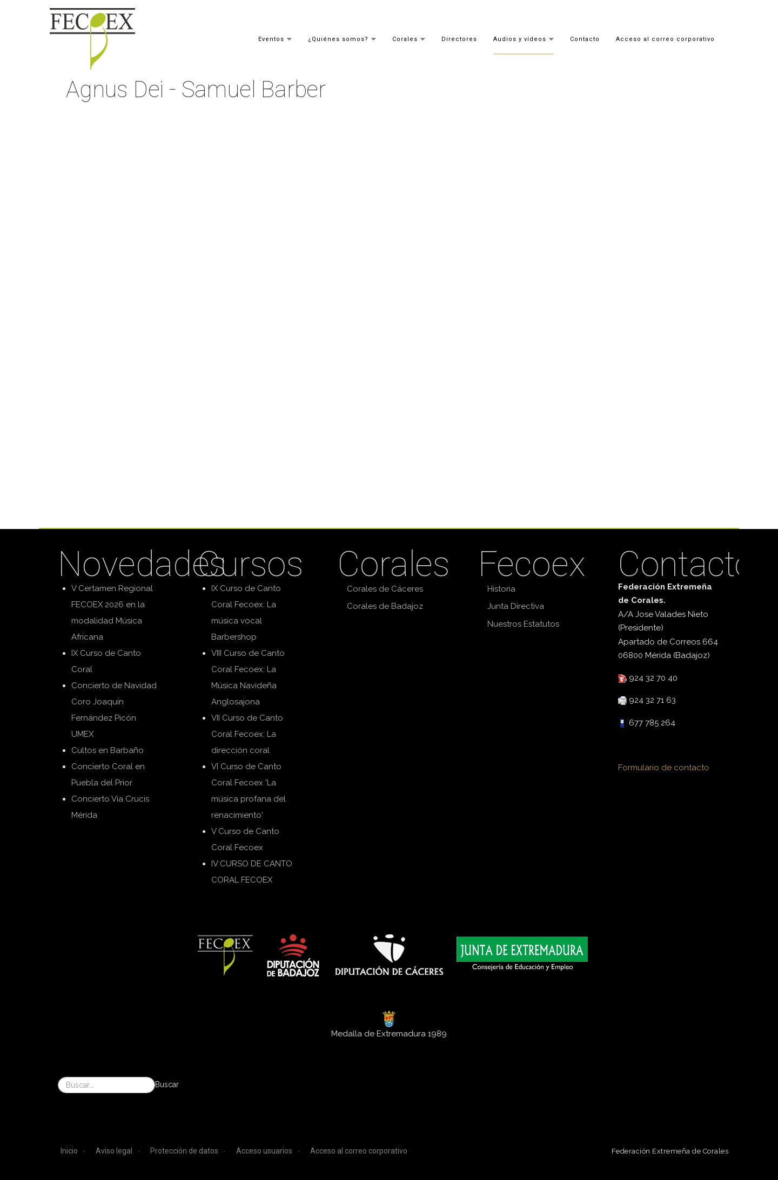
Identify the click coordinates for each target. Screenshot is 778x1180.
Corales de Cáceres (385, 589)
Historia (501, 589)
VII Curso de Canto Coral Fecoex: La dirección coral (247, 734)
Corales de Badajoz (385, 606)
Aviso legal (114, 1151)
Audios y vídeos (519, 38)
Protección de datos (184, 1151)
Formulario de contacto (663, 767)
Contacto (585, 38)
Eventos (271, 38)
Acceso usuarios (264, 1151)
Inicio (69, 1151)
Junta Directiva (515, 606)
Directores (459, 38)
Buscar (167, 1084)
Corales (405, 38)
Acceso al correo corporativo (665, 38)
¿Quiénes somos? (338, 38)
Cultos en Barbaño (107, 750)
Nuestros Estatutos (523, 624)
